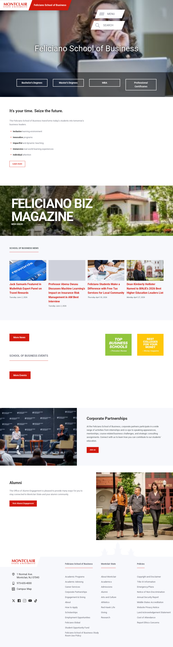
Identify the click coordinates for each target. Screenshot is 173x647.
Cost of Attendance (146, 617)
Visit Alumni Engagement (23, 503)
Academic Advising (74, 582)
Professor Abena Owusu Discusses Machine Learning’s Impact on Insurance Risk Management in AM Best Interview (66, 293)
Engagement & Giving (75, 597)
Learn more (17, 164)
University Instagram (24, 600)
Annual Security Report (148, 597)
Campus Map (22, 588)
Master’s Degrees (68, 82)
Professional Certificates (141, 84)
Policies (141, 564)
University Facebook (19, 600)
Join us (93, 450)
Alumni (104, 592)
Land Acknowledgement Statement (154, 612)
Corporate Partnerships (76, 592)
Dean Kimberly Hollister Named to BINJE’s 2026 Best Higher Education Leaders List (145, 288)
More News (19, 337)
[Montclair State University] (15, 5)
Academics (106, 582)
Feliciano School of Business (50, 5)
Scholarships (71, 612)
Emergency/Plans (145, 587)
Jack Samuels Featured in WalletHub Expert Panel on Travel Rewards (25, 288)
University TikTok (35, 600)
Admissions (106, 587)
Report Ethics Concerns (148, 622)
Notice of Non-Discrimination (151, 592)
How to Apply (71, 607)
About (68, 602)
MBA (104, 82)
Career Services (72, 587)
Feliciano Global (72, 622)
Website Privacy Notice (148, 607)
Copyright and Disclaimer (149, 576)
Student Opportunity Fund (77, 627)
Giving (104, 612)
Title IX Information (146, 582)
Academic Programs (74, 576)
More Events (20, 375)
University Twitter (13, 600)
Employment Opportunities (77, 617)
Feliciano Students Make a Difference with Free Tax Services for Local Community (106, 288)
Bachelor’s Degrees (32, 82)
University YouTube (30, 600)
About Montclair (108, 576)
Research (105, 617)
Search (160, 25)
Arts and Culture (108, 597)
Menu (162, 13)
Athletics (105, 602)
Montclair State (108, 564)
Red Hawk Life (108, 607)
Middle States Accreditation (150, 602)
